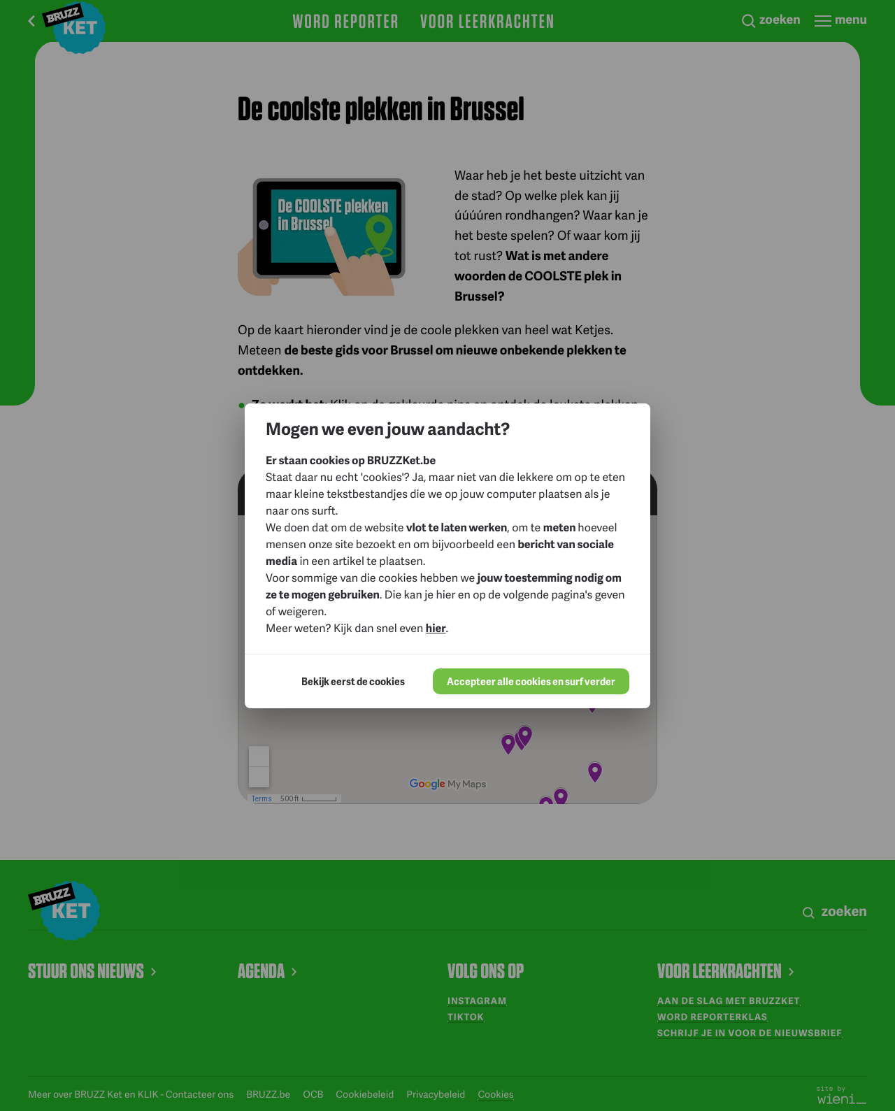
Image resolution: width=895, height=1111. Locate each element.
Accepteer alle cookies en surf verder (531, 681)
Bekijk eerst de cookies (353, 681)
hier (436, 627)
